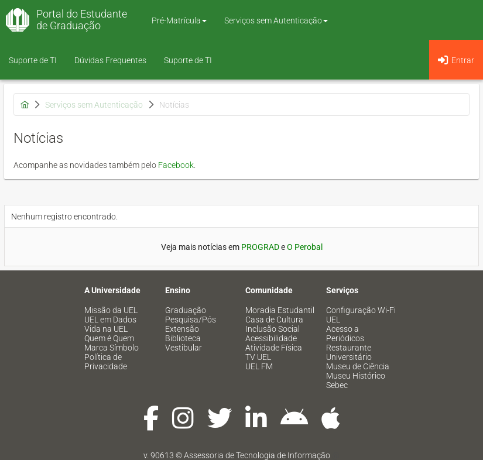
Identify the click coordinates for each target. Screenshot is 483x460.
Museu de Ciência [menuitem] (357, 366)
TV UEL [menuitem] (258, 357)
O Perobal (305, 247)
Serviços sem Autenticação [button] (276, 20)
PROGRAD (260, 247)
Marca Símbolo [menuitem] (111, 347)
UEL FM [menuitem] (259, 366)
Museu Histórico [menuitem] (355, 375)
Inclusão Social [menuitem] (272, 329)
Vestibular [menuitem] (183, 347)
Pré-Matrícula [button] (179, 20)
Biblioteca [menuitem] (183, 338)
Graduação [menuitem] (185, 310)
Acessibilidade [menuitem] (271, 338)
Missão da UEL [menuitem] (111, 310)
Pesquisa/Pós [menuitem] (190, 319)
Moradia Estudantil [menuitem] (279, 310)
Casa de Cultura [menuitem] (274, 319)
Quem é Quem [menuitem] (109, 338)
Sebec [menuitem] (337, 385)
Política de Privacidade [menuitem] (105, 361)
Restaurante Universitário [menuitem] (349, 352)
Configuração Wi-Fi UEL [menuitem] (361, 314)
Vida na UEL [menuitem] (106, 329)
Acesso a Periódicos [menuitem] (345, 333)
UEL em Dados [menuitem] (110, 319)
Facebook (176, 165)
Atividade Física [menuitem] (273, 347)
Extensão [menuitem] (182, 329)
